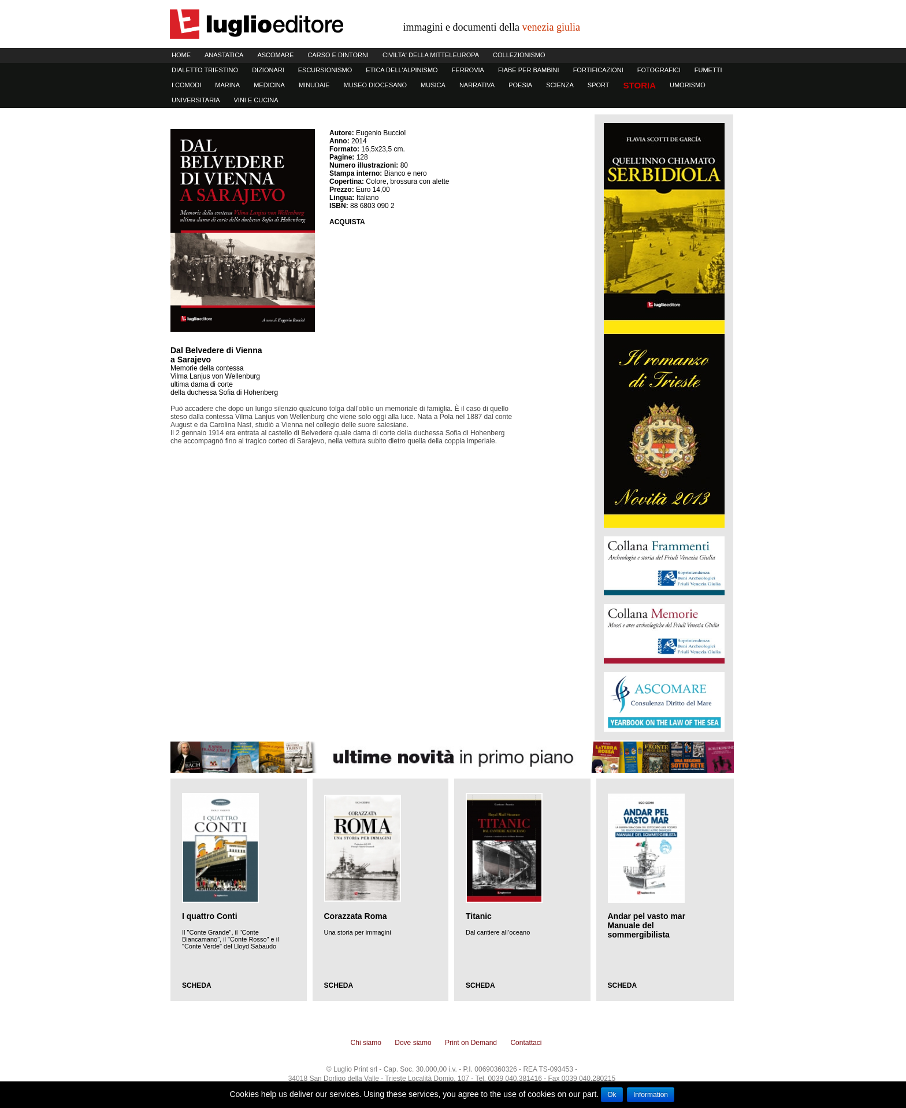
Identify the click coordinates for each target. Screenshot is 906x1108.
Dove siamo (413, 1043)
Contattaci (525, 1043)
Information (650, 1095)
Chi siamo (366, 1043)
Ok (611, 1095)
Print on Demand (471, 1043)
